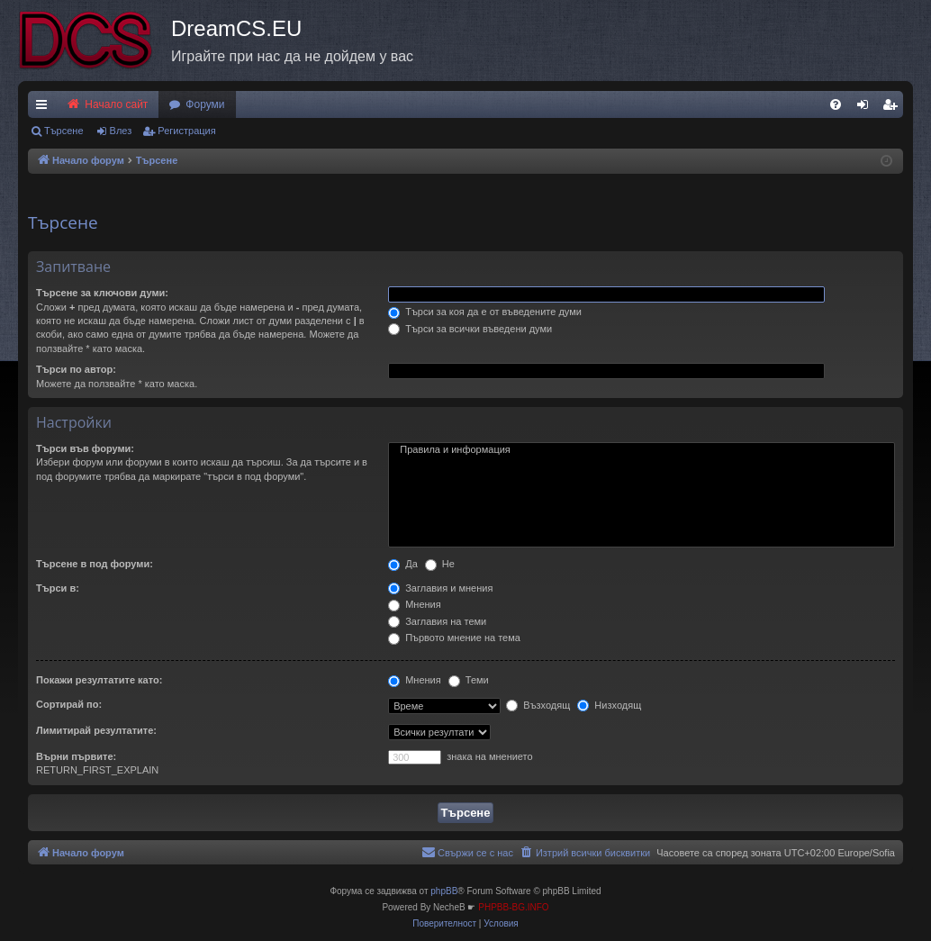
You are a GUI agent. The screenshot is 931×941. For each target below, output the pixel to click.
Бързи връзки (45, 108)
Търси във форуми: (85, 448)
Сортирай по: (69, 704)
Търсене (64, 130)
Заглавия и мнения (440, 588)
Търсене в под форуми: (94, 563)
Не (440, 563)
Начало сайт (107, 104)
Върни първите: (76, 756)
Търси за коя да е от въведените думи (485, 311)
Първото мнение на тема (454, 637)
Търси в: (57, 588)
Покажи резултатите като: (99, 679)
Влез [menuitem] (866, 108)
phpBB (443, 891)
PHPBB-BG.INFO (513, 907)
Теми (468, 679)
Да (403, 563)
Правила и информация (641, 450)
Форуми (204, 104)
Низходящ (609, 705)
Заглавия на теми (437, 621)
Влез (121, 130)
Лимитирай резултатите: (96, 730)
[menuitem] (835, 104)
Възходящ (538, 705)
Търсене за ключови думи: (102, 292)
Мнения (414, 604)
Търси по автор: (76, 369)
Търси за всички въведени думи (470, 328)
